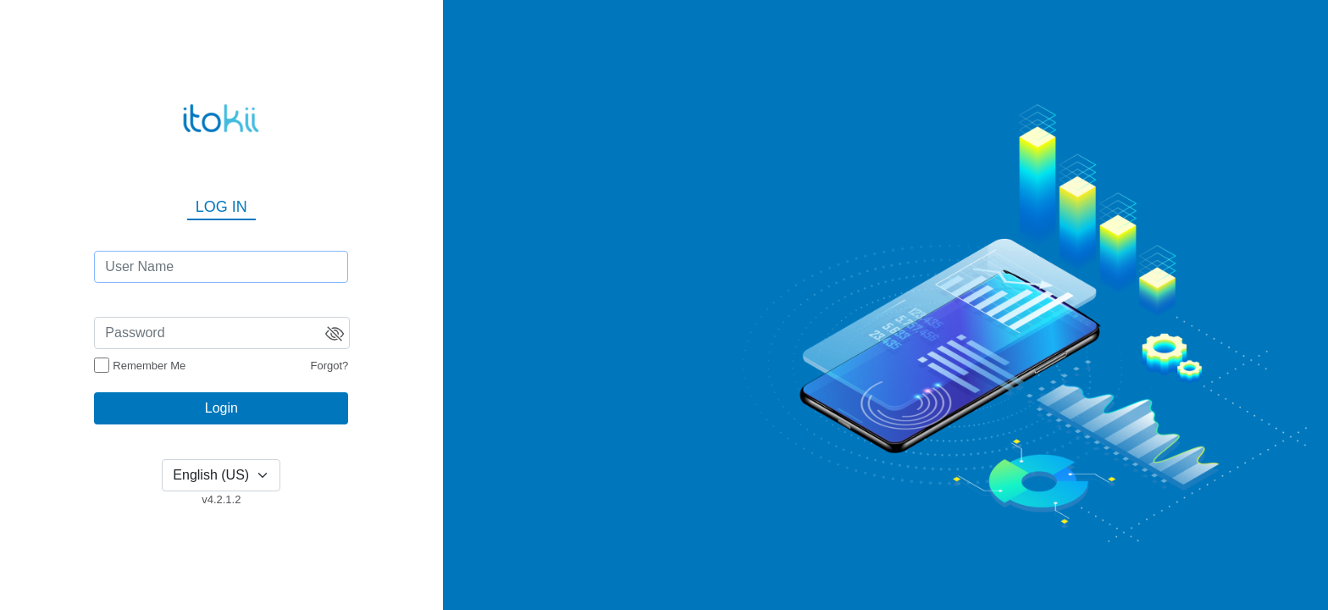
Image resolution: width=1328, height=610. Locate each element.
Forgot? (330, 365)
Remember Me (149, 365)
